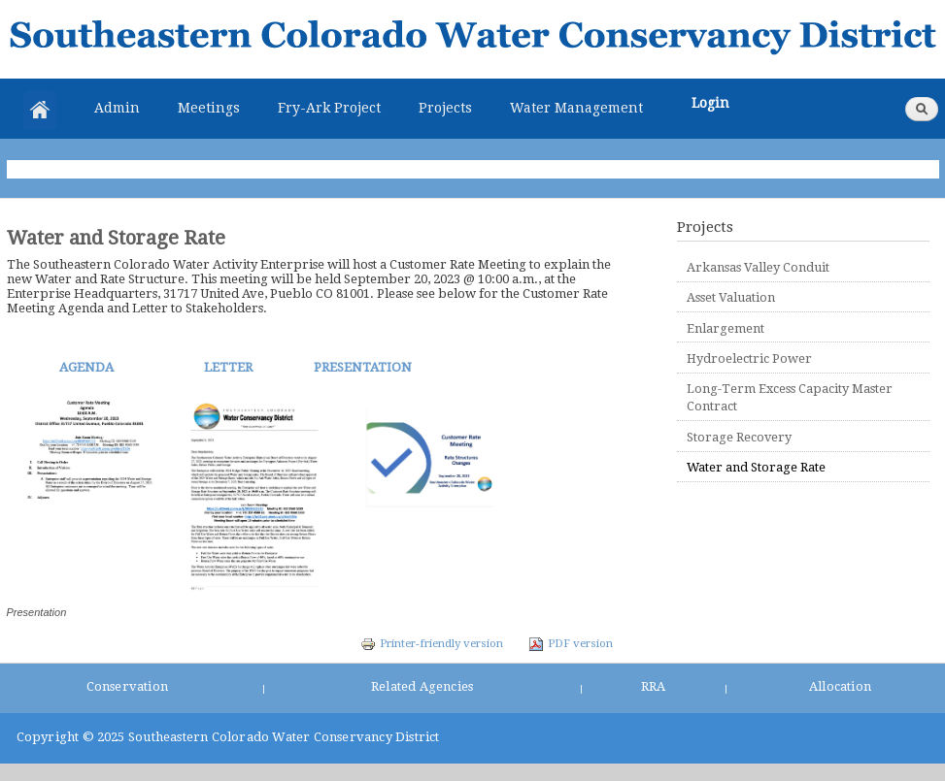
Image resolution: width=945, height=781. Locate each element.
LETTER (227, 367)
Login (710, 103)
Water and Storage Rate (756, 467)
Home (39, 109)
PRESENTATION (361, 367)
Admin (117, 107)
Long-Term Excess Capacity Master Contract (790, 397)
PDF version (570, 643)
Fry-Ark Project (329, 107)
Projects (445, 107)
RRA (653, 686)
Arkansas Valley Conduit (758, 267)
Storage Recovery (739, 437)
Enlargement (725, 328)
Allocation (840, 686)
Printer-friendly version (431, 643)
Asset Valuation (731, 297)
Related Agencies (422, 686)
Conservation (127, 686)
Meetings (209, 107)
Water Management (576, 107)
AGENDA (86, 367)
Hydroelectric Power (749, 358)
